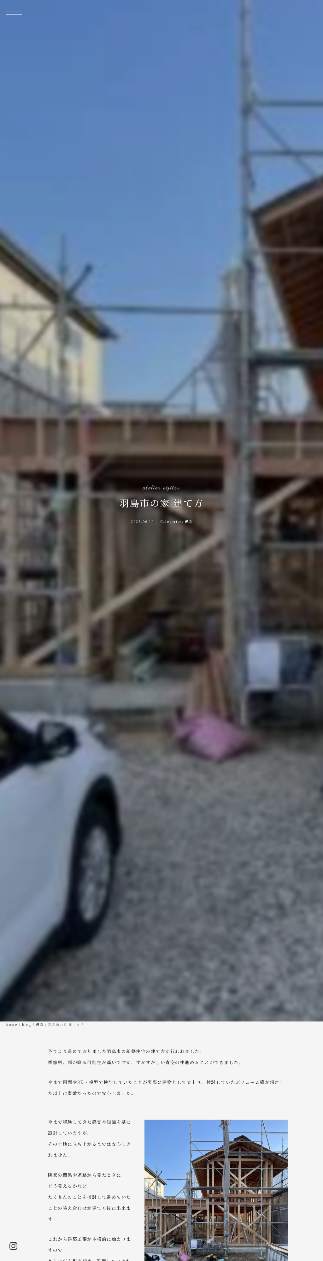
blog (26, 1024)
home (11, 1024)
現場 (188, 521)
